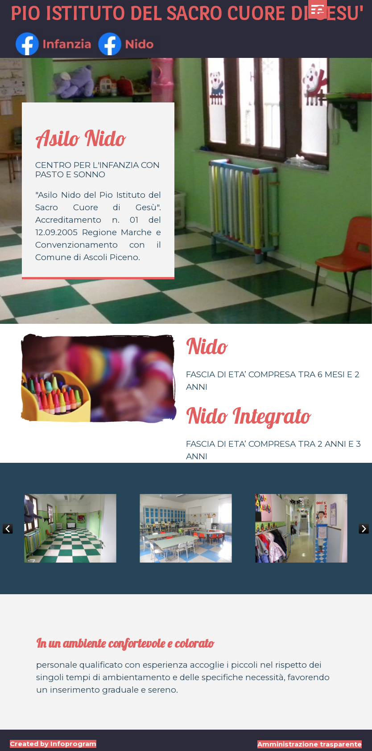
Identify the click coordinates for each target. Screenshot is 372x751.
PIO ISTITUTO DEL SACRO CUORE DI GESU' (186, 13)
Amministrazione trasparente (309, 744)
